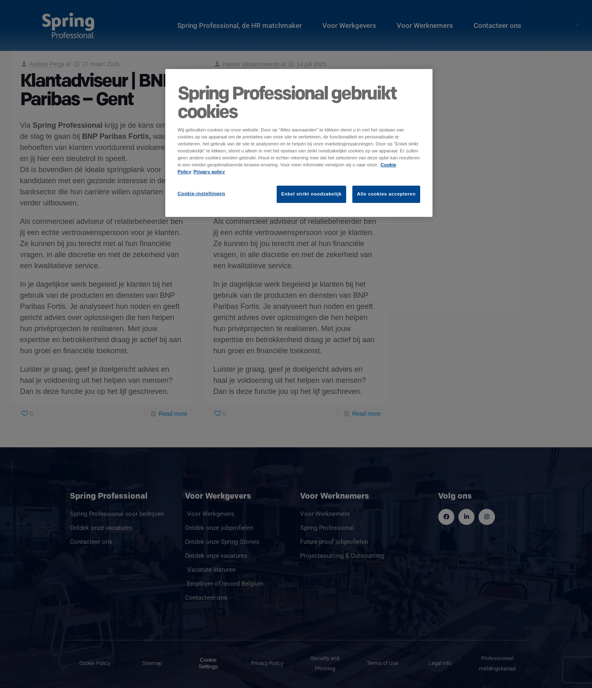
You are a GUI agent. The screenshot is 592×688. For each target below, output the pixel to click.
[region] (298, 143)
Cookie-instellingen (201, 193)
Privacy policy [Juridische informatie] (209, 171)
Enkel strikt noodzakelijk (311, 193)
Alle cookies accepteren (386, 193)
